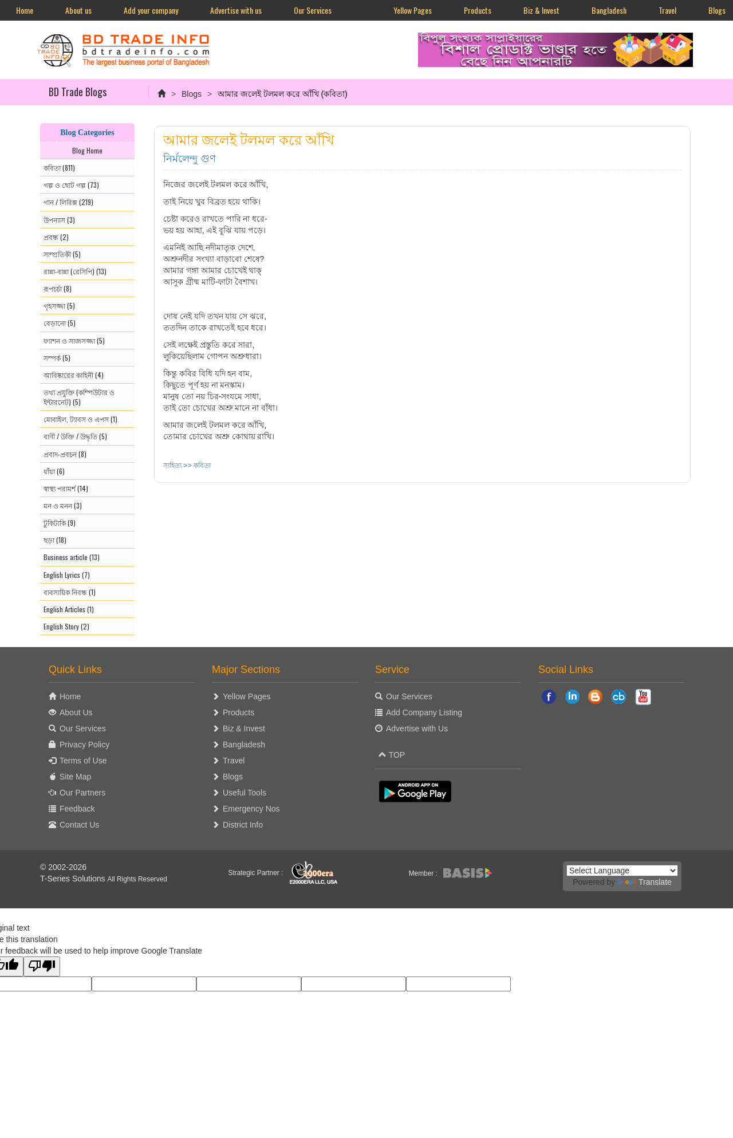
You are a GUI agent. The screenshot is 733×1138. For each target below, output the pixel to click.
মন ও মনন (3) (63, 505)
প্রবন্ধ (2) (56, 237)
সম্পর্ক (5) (57, 358)
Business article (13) (72, 557)
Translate (644, 882)
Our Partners (82, 792)
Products (477, 10)
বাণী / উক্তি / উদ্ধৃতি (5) (75, 436)
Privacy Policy (84, 744)
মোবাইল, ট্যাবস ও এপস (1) (80, 419)
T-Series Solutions (74, 878)
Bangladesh (609, 10)
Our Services (313, 10)
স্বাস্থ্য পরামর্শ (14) (66, 488)
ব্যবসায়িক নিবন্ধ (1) (70, 592)
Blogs (192, 94)
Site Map (75, 776)
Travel (667, 10)
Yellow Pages (412, 10)
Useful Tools (244, 792)
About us (78, 10)
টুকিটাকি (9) (60, 522)
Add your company (151, 10)
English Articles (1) (69, 609)
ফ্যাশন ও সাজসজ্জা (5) (74, 340)
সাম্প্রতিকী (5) (62, 254)
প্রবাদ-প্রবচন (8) (65, 454)
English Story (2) (66, 626)
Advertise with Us (417, 728)
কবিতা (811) (59, 167)
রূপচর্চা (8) (58, 288)
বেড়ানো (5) (60, 323)
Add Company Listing (424, 712)
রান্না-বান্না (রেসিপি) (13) (75, 271)
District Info (243, 824)
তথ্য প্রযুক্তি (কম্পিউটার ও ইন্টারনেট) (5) (79, 397)
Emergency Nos (251, 808)
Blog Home (87, 150)
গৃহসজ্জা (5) (59, 305)
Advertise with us (236, 10)
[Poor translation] (41, 966)
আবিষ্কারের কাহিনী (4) (74, 375)
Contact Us (79, 824)
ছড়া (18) (55, 540)
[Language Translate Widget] (622, 870)
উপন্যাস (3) (59, 220)
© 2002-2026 (63, 867)
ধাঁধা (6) (54, 471)
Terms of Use (83, 760)
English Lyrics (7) (67, 575)
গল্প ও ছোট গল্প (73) (71, 185)
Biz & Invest (541, 10)
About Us (76, 712)
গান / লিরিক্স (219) (68, 202)
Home (24, 10)
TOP (392, 754)
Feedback (77, 808)
